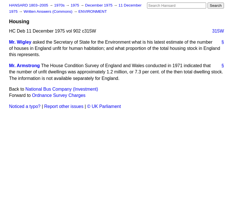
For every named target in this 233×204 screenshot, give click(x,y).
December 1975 (99, 5)
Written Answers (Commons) (48, 11)
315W (218, 31)
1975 (75, 5)
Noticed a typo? (24, 106)
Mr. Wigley (20, 42)
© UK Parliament (104, 106)
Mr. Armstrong (24, 65)
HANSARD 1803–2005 (28, 5)
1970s (60, 5)
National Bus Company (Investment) (61, 89)
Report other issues (63, 106)
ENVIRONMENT (92, 11)
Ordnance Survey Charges (58, 95)
